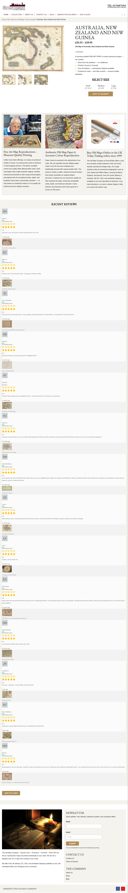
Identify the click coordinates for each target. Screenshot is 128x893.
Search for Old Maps (67, 14)
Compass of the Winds (9, 575)
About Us (29, 14)
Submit (72, 844)
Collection (17, 14)
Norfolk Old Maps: (8, 534)
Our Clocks (85, 14)
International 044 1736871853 (117, 7)
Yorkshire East (6, 700)
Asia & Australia (31, 19)
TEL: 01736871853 (116, 5)
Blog (52, 14)
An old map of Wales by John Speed (13, 330)
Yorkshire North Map (9, 289)
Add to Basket (100, 94)
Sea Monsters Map (8, 659)
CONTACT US (41, 14)
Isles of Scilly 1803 (8, 371)
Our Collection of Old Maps (15, 19)
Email (68, 822)
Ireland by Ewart (7, 493)
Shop (68, 876)
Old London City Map (9, 452)
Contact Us (70, 858)
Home (6, 14)
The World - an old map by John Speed (14, 618)
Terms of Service (72, 861)
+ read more (79, 51)
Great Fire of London (8, 248)
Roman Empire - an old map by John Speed (15, 782)
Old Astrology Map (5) (9, 741)
